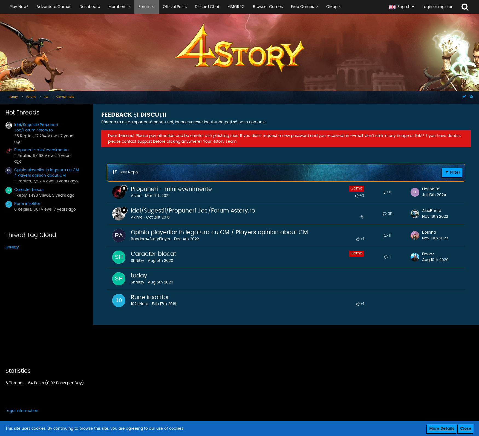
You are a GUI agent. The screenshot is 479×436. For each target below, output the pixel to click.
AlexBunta (431, 211)
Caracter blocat (29, 190)
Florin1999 (431, 189)
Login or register (437, 7)
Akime (137, 217)
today (139, 276)
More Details (441, 429)
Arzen (136, 196)
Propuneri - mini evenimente (41, 150)
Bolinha (429, 232)
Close (465, 429)
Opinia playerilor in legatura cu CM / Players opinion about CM (219, 232)
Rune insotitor (27, 204)
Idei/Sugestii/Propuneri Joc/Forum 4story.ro (193, 211)
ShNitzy (12, 247)
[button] (192, 7)
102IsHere (139, 304)
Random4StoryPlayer (151, 239)
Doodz (428, 254)
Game (356, 188)
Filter (452, 172)
